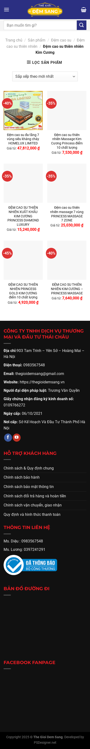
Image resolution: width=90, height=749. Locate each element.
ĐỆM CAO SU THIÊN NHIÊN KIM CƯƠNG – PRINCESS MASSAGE (67, 289)
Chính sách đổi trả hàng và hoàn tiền (35, 496)
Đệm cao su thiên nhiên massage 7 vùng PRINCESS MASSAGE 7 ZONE (67, 214)
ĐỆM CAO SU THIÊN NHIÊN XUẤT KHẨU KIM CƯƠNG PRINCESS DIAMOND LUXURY (23, 216)
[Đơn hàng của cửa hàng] (45, 76)
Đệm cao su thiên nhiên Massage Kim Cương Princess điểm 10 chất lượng (67, 141)
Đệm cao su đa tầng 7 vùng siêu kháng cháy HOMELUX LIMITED (23, 139)
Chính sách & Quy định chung (29, 468)
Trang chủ (13, 40)
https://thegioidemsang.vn (42, 382)
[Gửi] (81, 25)
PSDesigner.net (45, 743)
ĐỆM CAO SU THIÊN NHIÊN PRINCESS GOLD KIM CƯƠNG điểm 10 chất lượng (23, 291)
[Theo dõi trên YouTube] (17, 438)
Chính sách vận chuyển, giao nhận (33, 505)
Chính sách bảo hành (22, 477)
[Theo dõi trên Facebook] (8, 438)
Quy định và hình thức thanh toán (32, 514)
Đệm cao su (61, 40)
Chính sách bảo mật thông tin (29, 486)
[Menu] (6, 9)
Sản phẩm (36, 40)
